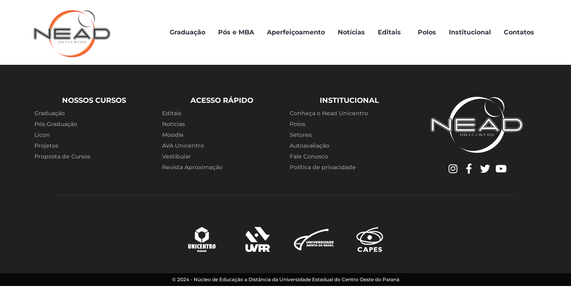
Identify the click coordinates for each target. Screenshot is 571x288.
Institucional (470, 32)
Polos (427, 32)
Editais (391, 32)
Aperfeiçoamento (296, 32)
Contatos (519, 32)
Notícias (351, 32)
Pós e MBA (236, 32)
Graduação (187, 32)
